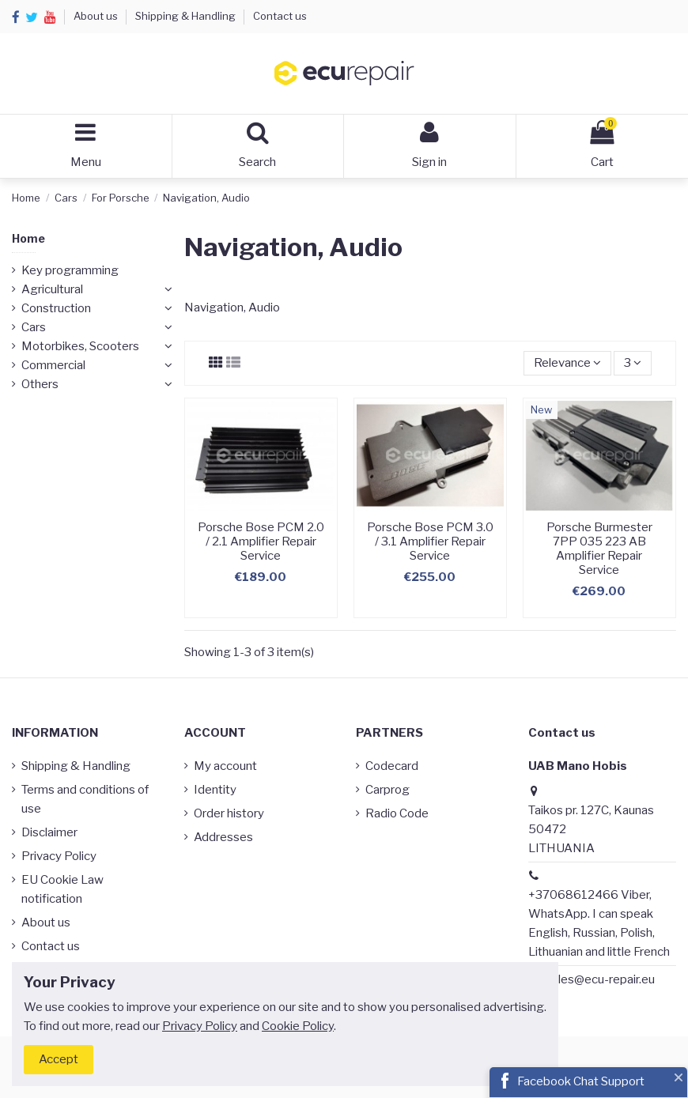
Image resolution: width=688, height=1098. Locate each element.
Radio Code (397, 813)
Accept (58, 1059)
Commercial (53, 365)
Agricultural (52, 289)
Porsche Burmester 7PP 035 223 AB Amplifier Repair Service (599, 548)
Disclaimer (49, 832)
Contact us (280, 15)
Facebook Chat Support (581, 1081)
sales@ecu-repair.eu (600, 979)
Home (28, 238)
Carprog (387, 790)
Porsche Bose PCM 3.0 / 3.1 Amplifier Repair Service (430, 541)
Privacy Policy (58, 856)
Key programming (70, 270)
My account (225, 766)
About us (97, 15)
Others (40, 384)
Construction (56, 308)
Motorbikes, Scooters (80, 346)
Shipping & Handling (186, 15)
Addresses (223, 837)
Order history (229, 813)
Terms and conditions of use (85, 799)
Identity (215, 790)
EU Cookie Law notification (62, 889)
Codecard (391, 766)
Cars (33, 327)
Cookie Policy (298, 1026)
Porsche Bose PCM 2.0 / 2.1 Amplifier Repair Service (261, 541)
